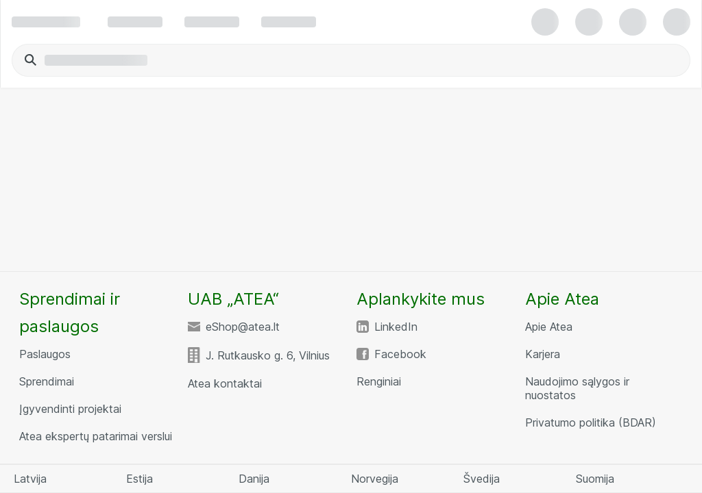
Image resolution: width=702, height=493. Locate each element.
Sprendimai (46, 381)
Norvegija (374, 478)
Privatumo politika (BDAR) (590, 422)
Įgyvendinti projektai (70, 409)
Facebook (400, 354)
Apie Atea (548, 326)
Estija (139, 478)
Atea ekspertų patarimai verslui (95, 436)
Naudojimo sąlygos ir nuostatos (577, 388)
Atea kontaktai (225, 383)
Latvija (30, 478)
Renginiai (378, 381)
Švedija (481, 478)
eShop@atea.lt (243, 326)
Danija (254, 478)
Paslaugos (45, 354)
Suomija (595, 478)
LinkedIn (395, 326)
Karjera (542, 354)
